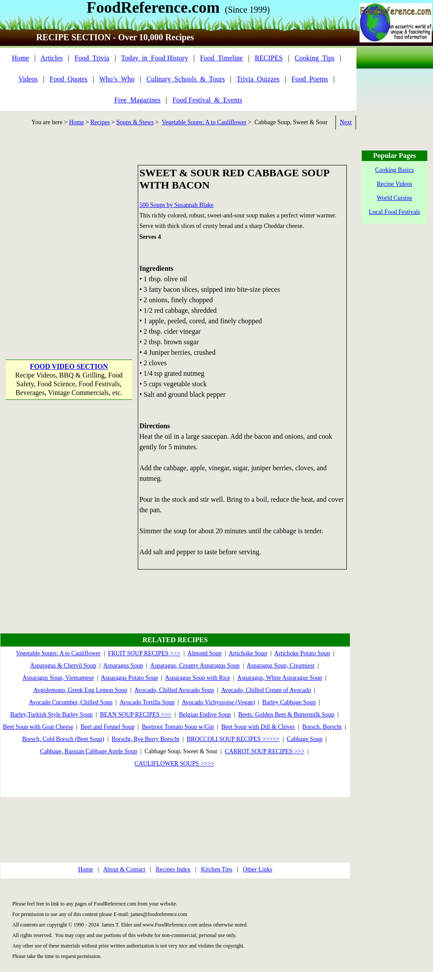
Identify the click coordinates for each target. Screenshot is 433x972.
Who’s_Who (117, 79)
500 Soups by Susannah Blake (177, 205)
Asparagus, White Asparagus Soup (279, 678)
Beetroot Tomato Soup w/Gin (178, 727)
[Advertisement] (82, 247)
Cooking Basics (394, 170)
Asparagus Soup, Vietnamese (58, 678)
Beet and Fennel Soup (107, 727)
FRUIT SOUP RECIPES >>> (144, 653)
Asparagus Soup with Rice (197, 678)
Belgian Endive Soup (205, 714)
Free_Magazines (137, 100)
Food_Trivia (91, 58)
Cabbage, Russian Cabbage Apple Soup (88, 751)
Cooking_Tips (315, 58)
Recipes (100, 122)
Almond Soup (205, 653)
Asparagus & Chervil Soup (63, 665)
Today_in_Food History (154, 58)
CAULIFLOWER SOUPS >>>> (175, 763)
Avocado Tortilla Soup (147, 702)
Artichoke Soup (248, 653)
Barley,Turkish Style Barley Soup (51, 714)
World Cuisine (394, 198)
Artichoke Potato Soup (302, 653)
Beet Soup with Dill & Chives (258, 727)
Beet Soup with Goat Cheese (38, 727)
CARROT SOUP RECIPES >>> (264, 751)
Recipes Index (173, 869)
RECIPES (269, 58)
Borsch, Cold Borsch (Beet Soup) (63, 739)
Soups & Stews (135, 122)
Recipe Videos (394, 184)
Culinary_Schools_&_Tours (186, 79)
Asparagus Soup (123, 665)
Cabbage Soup (304, 739)
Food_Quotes (68, 79)
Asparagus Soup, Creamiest (280, 665)
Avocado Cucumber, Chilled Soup (70, 702)
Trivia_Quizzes (258, 79)
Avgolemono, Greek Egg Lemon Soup (80, 690)
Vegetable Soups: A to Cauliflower (204, 122)
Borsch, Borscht (322, 727)
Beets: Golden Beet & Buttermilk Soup (286, 714)
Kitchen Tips (216, 869)
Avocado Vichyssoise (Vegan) (218, 702)
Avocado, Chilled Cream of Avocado (266, 690)
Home (20, 58)
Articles (52, 58)
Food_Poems (309, 79)
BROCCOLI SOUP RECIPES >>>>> (233, 739)
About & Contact (124, 869)
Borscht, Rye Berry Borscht (145, 739)
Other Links (257, 869)
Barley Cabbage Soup (289, 702)
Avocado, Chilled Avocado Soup (174, 690)
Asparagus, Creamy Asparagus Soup (195, 665)
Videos (28, 79)
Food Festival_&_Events (207, 100)
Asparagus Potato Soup (129, 678)
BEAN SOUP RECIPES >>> (135, 714)
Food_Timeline (221, 58)
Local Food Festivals (394, 212)
